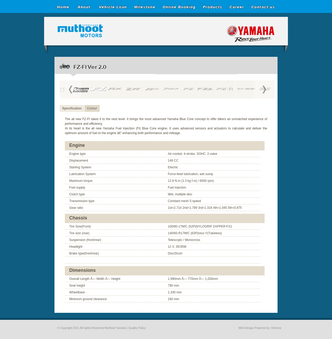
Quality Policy (137, 327)
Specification (72, 108)
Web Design (246, 327)
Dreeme (276, 327)
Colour (92, 108)
